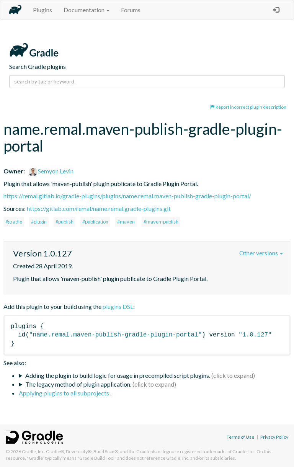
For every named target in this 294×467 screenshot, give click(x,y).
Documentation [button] (86, 9)
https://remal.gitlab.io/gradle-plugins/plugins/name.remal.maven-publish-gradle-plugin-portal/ (127, 195)
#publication (95, 222)
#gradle (13, 222)
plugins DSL (118, 306)
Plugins (42, 9)
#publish (65, 222)
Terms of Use (240, 437)
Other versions (261, 252)
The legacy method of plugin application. (78, 384)
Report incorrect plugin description (248, 107)
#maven (126, 222)
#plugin (39, 222)
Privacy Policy (274, 437)
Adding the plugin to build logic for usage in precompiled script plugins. (117, 375)
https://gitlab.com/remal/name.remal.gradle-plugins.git (99, 208)
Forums (130, 9)
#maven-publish (161, 222)
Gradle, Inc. (33, 451)
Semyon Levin (51, 171)
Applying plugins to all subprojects (64, 393)
